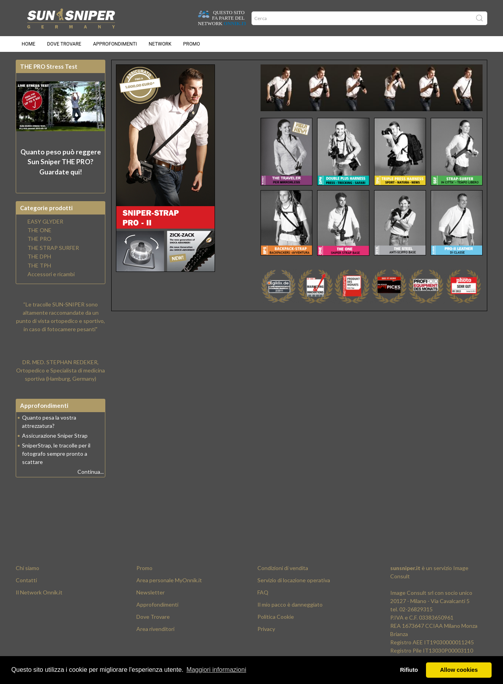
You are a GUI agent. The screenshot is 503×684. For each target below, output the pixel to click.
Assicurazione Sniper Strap (55, 435)
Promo (191, 44)
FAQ (262, 592)
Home (28, 44)
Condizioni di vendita (282, 568)
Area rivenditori (155, 628)
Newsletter (150, 592)
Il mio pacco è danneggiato (290, 604)
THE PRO (39, 239)
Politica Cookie (275, 616)
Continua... (90, 471)
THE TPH (39, 265)
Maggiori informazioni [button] (216, 669)
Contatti (26, 580)
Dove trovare (64, 44)
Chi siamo (27, 568)
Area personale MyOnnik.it (169, 580)
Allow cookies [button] (459, 670)
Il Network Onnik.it (39, 592)
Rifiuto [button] (409, 670)
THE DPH (39, 256)
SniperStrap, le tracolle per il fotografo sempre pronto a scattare (56, 453)
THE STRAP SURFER (53, 248)
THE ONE (39, 230)
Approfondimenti (115, 44)
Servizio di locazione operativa (293, 580)
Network (160, 44)
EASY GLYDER (45, 221)
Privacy (266, 628)
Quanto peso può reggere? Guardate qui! (60, 162)
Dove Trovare (153, 616)
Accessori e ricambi (51, 274)
